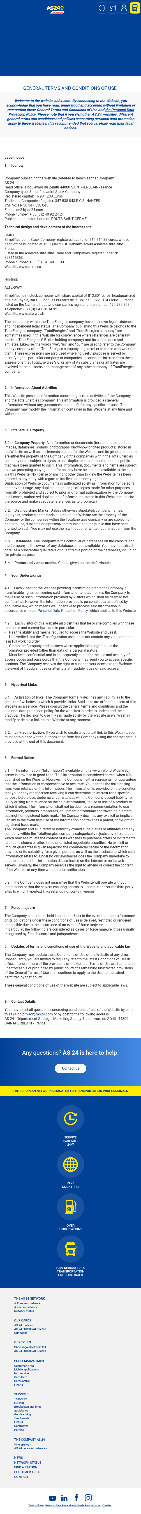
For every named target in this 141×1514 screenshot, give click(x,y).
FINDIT (18, 1384)
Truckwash (21, 1418)
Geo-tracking (22, 1414)
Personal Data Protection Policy (63, 610)
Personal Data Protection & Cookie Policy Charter (73, 1505)
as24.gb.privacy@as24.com (31, 1014)
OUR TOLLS (22, 1342)
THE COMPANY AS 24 (29, 1439)
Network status (24, 1311)
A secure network (25, 1307)
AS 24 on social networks (30, 1448)
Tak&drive (20, 1399)
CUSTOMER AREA (26, 1472)
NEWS (18, 1457)
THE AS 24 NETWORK (29, 1298)
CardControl (22, 1381)
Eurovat (19, 1403)
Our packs (21, 1333)
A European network (27, 1303)
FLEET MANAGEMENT (30, 1361)
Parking (19, 1429)
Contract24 (21, 1426)
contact (21, 1477)
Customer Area (24, 1366)
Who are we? (22, 1444)
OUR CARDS (22, 1320)
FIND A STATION (25, 1467)
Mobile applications (26, 1369)
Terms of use (36, 1505)
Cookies (106, 1505)
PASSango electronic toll (30, 1347)
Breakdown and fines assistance (28, 1408)
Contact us (70, 1068)
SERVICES (21, 1394)
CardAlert (20, 1377)
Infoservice (21, 1373)
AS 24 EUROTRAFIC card (30, 1329)
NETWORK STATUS (27, 1462)
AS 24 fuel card (24, 1325)
